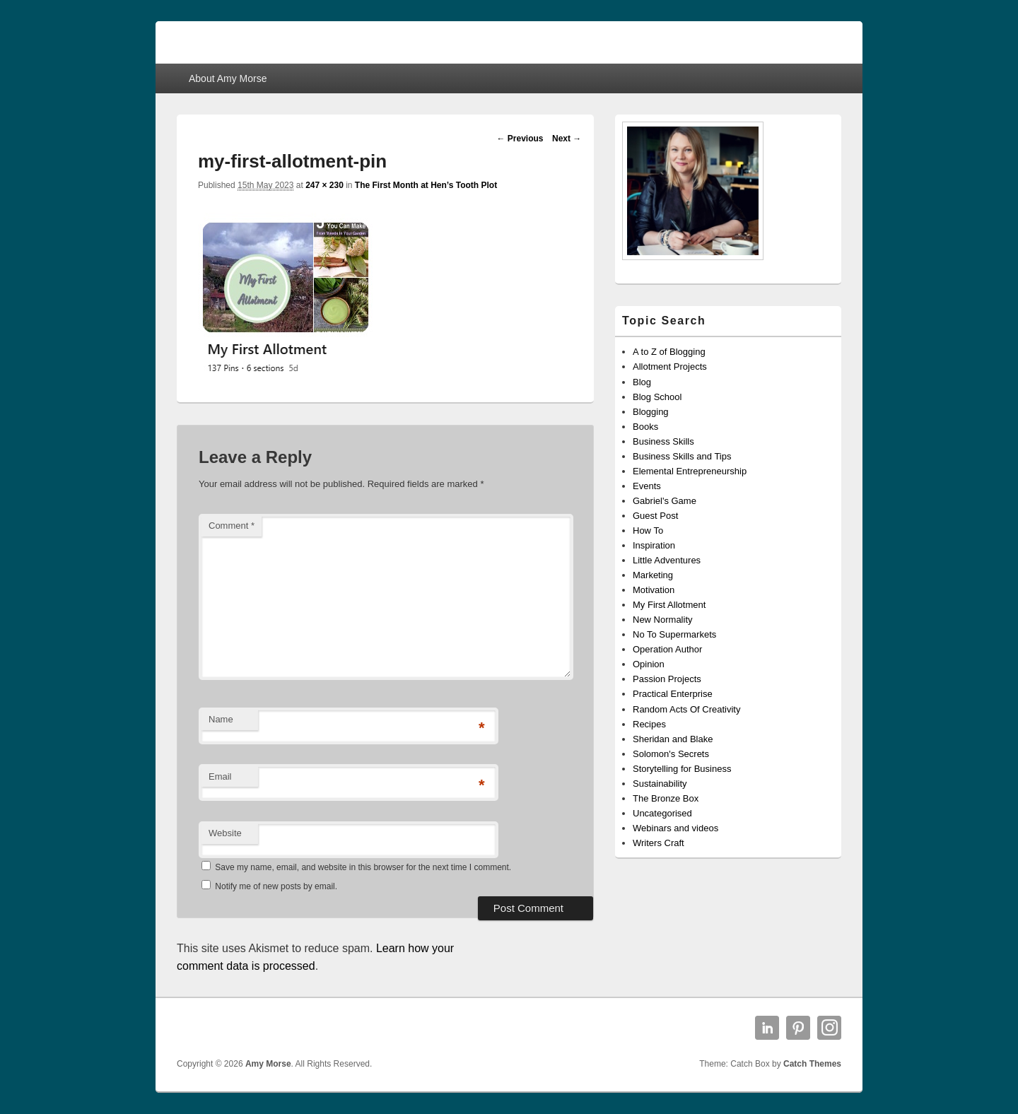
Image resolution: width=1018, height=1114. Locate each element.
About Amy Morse (228, 78)
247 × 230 (324, 185)
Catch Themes (812, 1064)
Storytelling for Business (682, 768)
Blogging (651, 411)
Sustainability (660, 783)
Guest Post (655, 515)
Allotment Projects (670, 366)
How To (648, 530)
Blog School (657, 397)
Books (645, 426)
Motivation (653, 590)
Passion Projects (667, 679)
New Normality (663, 619)
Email (220, 776)
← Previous (519, 138)
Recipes (649, 724)
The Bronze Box (665, 798)
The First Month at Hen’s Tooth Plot (426, 185)
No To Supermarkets (674, 634)
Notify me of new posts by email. (276, 886)
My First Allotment (669, 604)
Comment (232, 525)
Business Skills (663, 441)
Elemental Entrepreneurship (690, 471)
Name (221, 719)
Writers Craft (658, 843)
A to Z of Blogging (669, 351)
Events (647, 486)
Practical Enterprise (673, 693)
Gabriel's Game (664, 501)
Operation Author (667, 649)
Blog (642, 382)
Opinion (649, 664)
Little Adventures (667, 560)
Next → (566, 138)
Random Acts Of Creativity (686, 709)
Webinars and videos (675, 828)
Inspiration (654, 545)
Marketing (653, 575)
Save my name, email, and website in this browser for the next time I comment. (363, 867)
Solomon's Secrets (671, 754)
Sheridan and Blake (673, 739)
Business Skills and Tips (682, 456)
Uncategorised (662, 813)
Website (225, 833)
